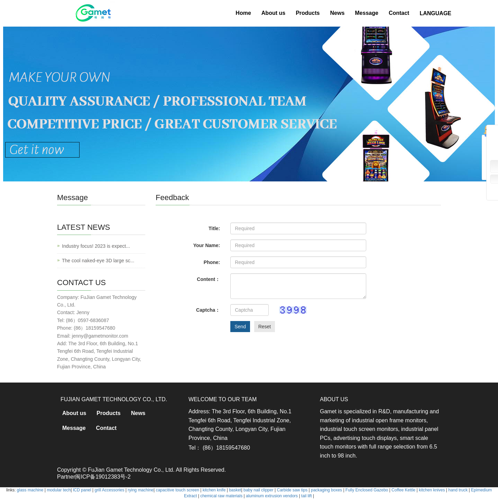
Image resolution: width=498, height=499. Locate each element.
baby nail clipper (258, 490)
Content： (208, 279)
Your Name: (206, 245)
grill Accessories (109, 490)
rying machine (141, 490)
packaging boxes (326, 490)
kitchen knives (432, 490)
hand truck (458, 490)
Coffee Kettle (403, 490)
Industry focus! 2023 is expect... (96, 246)
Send (240, 326)
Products (308, 13)
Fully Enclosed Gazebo (366, 490)
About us (273, 13)
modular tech (59, 490)
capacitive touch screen (177, 490)
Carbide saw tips (292, 490)
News (337, 13)
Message (366, 13)
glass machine (30, 490)
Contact (399, 13)
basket (235, 490)
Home (243, 13)
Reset (264, 326)
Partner (66, 477)
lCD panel (82, 490)
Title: (214, 228)
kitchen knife (214, 490)
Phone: (212, 262)
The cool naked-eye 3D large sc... (98, 260)
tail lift (306, 495)
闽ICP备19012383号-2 (102, 477)
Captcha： (208, 310)
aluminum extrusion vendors (272, 495)
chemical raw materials (221, 495)
